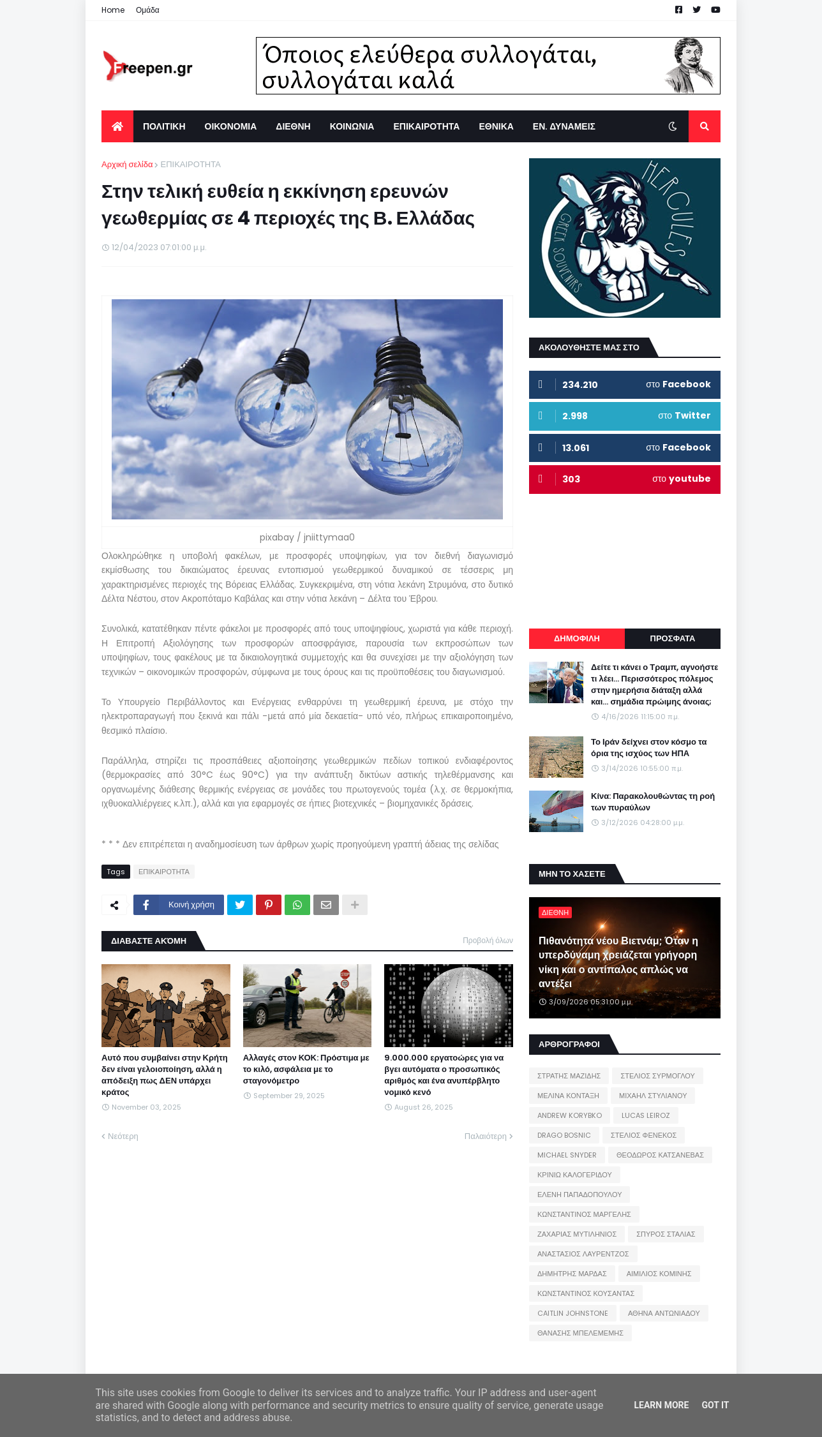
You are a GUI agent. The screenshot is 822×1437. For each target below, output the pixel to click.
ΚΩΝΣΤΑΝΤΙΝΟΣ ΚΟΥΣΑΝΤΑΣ (585, 1293)
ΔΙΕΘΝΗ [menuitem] (293, 126)
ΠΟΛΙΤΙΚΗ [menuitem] (164, 126)
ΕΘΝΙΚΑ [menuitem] (496, 126)
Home (112, 9)
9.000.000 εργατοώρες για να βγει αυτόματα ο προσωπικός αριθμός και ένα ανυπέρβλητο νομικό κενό (444, 1075)
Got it (715, 1405)
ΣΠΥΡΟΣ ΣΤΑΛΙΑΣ (665, 1234)
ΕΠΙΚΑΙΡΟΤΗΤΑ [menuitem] (426, 126)
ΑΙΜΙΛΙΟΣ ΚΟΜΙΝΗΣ (659, 1274)
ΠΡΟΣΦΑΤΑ (673, 638)
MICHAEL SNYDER (567, 1155)
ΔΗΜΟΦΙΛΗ (577, 638)
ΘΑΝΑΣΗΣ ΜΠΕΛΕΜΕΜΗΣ (580, 1333)
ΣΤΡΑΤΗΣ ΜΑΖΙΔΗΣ (569, 1076)
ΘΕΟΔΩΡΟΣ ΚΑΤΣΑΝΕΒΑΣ (660, 1155)
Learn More (661, 1405)
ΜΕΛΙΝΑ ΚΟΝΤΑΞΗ (568, 1096)
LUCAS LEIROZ (646, 1115)
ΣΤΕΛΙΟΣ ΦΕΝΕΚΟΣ (643, 1135)
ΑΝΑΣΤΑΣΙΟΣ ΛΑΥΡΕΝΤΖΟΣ (583, 1254)
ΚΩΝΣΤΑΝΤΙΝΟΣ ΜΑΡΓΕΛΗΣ (584, 1214)
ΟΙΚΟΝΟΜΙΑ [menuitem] (231, 126)
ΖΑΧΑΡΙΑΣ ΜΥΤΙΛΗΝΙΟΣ (576, 1234)
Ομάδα (148, 9)
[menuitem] (117, 126)
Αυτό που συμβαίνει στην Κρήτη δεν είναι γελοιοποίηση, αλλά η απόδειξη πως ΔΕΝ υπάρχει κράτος (164, 1075)
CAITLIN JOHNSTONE (572, 1313)
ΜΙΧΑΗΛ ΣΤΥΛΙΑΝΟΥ (653, 1096)
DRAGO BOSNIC (564, 1135)
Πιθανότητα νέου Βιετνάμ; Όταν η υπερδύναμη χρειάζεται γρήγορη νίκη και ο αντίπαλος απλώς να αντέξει (618, 962)
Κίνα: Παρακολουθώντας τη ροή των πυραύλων (653, 802)
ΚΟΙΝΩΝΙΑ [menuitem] (352, 126)
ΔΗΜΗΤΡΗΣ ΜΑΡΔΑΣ (572, 1274)
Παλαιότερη (486, 1136)
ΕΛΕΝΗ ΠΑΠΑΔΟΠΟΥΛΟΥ (579, 1194)
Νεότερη (123, 1136)
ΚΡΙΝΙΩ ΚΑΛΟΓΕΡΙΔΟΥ (574, 1175)
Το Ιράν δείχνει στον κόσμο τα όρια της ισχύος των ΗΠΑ (648, 747)
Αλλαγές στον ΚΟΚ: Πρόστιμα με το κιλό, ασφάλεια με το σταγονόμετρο (306, 1069)
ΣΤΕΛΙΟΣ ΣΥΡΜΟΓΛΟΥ (657, 1076)
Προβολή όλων (488, 940)
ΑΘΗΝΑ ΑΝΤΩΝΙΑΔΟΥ (664, 1313)
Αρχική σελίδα (127, 164)
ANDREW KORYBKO (569, 1115)
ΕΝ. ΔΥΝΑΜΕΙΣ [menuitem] (564, 126)
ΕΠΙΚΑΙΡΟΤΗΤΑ (190, 164)
